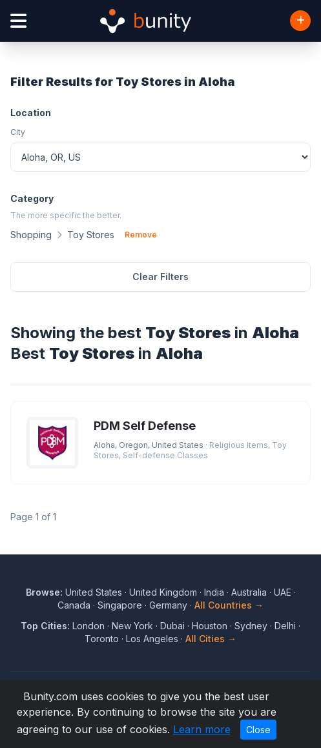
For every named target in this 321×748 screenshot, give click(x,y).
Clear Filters (160, 276)
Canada (73, 605)
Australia (249, 592)
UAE (282, 592)
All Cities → (210, 638)
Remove (141, 234)
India (214, 592)
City (17, 132)
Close (258, 729)
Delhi (285, 625)
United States (93, 592)
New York (132, 625)
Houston (209, 625)
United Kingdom (163, 592)
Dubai (172, 625)
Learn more (202, 729)
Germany (168, 605)
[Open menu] (18, 21)
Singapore (120, 605)
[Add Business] (300, 20)
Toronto (102, 638)
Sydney (250, 625)
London (88, 625)
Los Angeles (152, 638)
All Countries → (229, 605)
